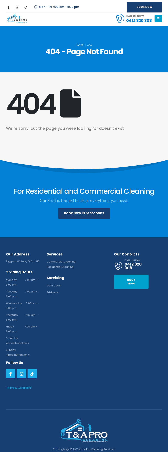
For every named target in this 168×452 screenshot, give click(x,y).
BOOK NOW (144, 7)
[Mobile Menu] (158, 18)
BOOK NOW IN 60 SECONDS (84, 213)
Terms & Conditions (18, 388)
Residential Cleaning (60, 267)
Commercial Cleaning (61, 261)
